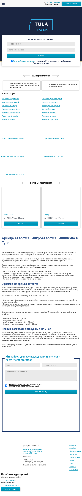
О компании (73, 470)
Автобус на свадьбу (9, 119)
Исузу (46, 215)
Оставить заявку (41, 392)
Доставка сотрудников (50, 102)
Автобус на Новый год (49, 113)
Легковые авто (74, 457)
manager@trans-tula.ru (11, 485)
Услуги (71, 460)
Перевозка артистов (49, 116)
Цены (71, 464)
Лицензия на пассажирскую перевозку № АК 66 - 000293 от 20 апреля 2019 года (33, 451)
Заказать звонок (71, 4)
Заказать (41, 56)
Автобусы (72, 448)
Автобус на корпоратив (50, 119)
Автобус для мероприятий (51, 106)
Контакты (72, 467)
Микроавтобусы (75, 451)
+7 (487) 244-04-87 (53, 2)
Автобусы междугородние (11, 113)
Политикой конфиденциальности (24, 61)
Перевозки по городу (9, 106)
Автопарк (72, 445)
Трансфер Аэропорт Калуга (11, 109)
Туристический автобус (10, 116)
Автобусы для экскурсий (10, 102)
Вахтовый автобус (48, 109)
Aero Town (8, 215)
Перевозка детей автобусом (52, 99)
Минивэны (73, 454)
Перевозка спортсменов (10, 99)
